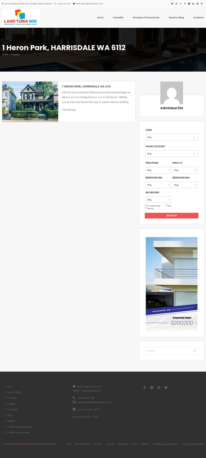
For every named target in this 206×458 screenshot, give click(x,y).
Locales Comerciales (18, 432)
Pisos (10, 415)
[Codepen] (152, 387)
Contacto (198, 17)
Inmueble (118, 17)
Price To (177, 163)
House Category (155, 146)
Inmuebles (12, 409)
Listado (11, 403)
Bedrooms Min (154, 178)
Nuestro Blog (176, 17)
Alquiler (11, 420)
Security (150, 208)
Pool (169, 206)
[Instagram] (159, 387)
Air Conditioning (153, 206)
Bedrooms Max (181, 178)
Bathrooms (152, 192)
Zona (149, 130)
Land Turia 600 (26, 443)
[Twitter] (166, 387)
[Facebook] (144, 387)
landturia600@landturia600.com (89, 4)
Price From (152, 163)
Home (5, 54)
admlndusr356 (171, 108)
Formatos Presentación (146, 17)
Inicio (100, 17)
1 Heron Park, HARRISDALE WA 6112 (86, 86)
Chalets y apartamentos (20, 426)
